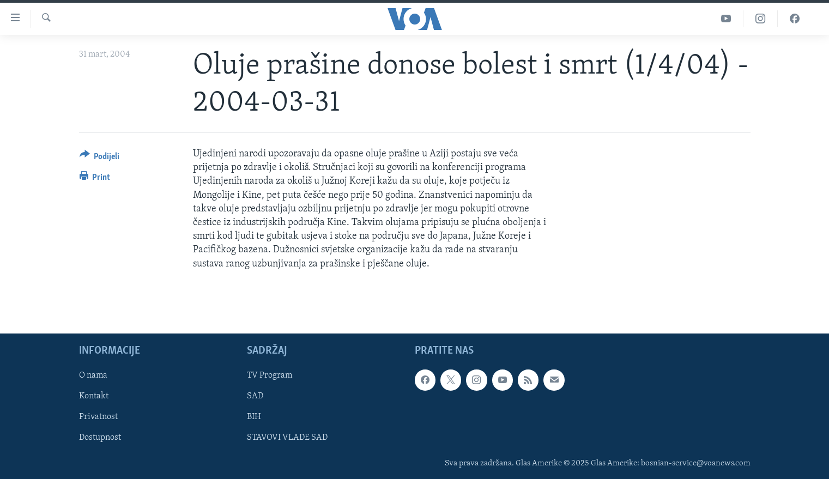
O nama (93, 375)
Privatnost (98, 417)
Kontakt (93, 396)
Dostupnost (100, 437)
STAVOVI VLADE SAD (287, 437)
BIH (254, 417)
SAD (255, 396)
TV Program (269, 375)
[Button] (100, 158)
